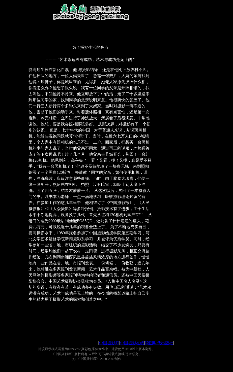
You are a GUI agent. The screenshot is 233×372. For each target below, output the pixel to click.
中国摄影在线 (132, 343)
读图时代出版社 (159, 343)
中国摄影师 (109, 343)
